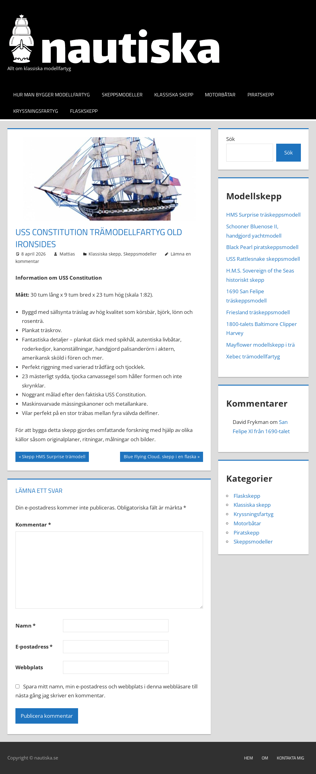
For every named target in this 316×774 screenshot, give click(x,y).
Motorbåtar (220, 94)
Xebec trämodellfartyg (253, 356)
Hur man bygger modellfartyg (51, 94)
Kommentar (33, 524)
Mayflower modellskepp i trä (260, 344)
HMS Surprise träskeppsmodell (263, 214)
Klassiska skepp (173, 94)
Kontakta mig (290, 758)
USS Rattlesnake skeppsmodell (263, 258)
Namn (25, 625)
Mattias (67, 254)
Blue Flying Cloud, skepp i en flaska (159, 457)
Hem (248, 758)
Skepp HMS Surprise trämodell (53, 457)
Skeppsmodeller (122, 94)
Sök (230, 138)
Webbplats (29, 667)
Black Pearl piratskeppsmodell (262, 247)
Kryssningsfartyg (35, 111)
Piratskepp (260, 94)
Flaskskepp (84, 111)
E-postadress (33, 646)
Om (265, 758)
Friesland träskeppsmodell (258, 312)
